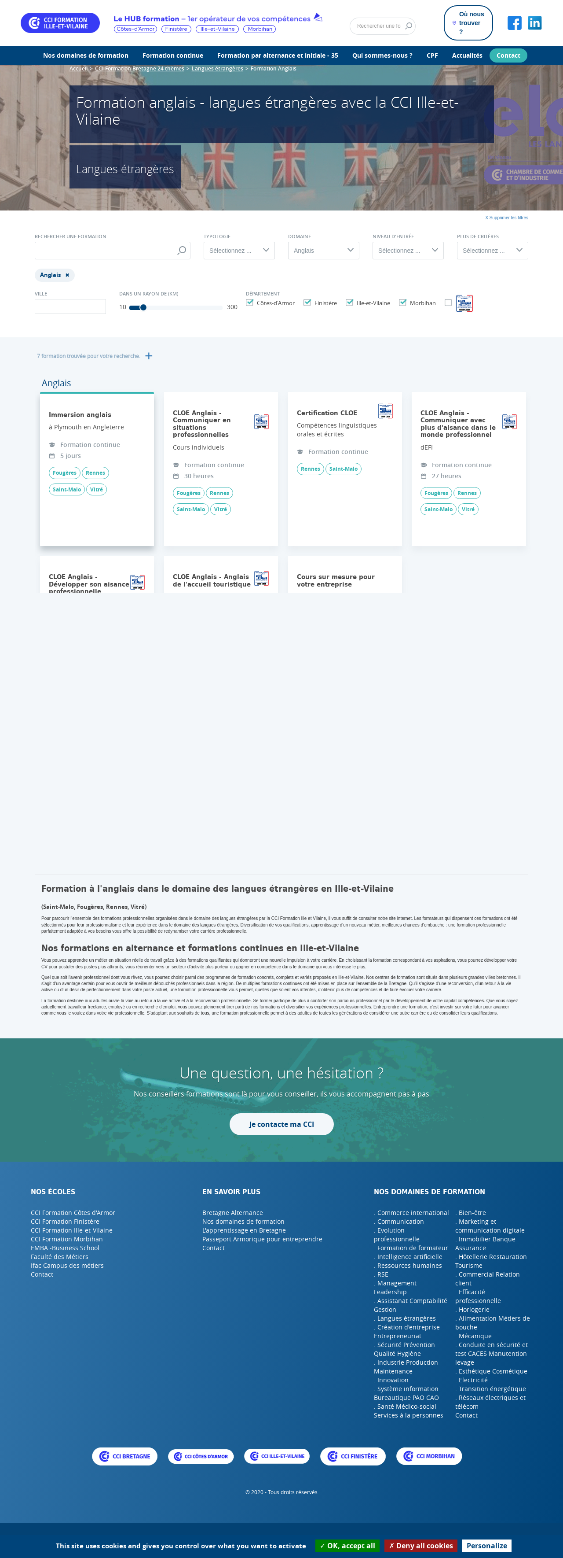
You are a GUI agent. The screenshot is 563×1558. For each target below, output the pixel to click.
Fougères (65, 472)
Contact (508, 55)
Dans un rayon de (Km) (148, 294)
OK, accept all (347, 1546)
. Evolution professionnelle (397, 1234)
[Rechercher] (383, 26)
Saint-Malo (67, 489)
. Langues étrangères (405, 1318)
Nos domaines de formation (85, 55)
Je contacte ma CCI (281, 1124)
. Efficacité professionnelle (478, 1296)
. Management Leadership (395, 1287)
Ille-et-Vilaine (372, 303)
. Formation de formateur (411, 1248)
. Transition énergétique (490, 1388)
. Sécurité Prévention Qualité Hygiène (404, 1349)
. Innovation (391, 1380)
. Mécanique (473, 1336)
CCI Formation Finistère (65, 1221)
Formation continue (173, 55)
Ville (41, 294)
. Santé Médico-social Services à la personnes (408, 1410)
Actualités (467, 55)
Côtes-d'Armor (275, 303)
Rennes (95, 472)
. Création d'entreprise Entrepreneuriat (407, 1331)
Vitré (96, 489)
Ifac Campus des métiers (67, 1265)
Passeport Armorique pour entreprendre (262, 1239)
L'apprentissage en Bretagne (244, 1230)
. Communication (399, 1221)
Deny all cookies (421, 1546)
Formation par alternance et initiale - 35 (277, 55)
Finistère (324, 303)
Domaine (299, 236)
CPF (432, 55)
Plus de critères (478, 236)
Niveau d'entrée (393, 236)
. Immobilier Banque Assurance (485, 1243)
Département (263, 294)
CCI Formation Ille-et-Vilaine (72, 1230)
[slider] (143, 307)
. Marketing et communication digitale (490, 1225)
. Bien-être (470, 1212)
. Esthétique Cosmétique (491, 1371)
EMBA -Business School (65, 1248)
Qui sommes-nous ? (382, 55)
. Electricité (471, 1380)
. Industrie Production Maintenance (406, 1366)
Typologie (217, 236)
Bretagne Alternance (232, 1212)
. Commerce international (411, 1212)
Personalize (487, 1546)
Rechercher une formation (70, 236)
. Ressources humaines (408, 1265)
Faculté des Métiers (59, 1256)
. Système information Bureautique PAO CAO (406, 1393)
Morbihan (422, 303)
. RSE (381, 1274)
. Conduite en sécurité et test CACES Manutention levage (491, 1353)
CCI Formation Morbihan (67, 1239)
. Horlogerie (472, 1309)
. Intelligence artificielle (408, 1256)
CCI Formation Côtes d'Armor (73, 1212)
